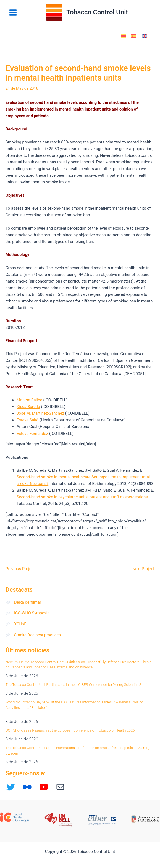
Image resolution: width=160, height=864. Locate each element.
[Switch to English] (144, 36)
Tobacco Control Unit (97, 12)
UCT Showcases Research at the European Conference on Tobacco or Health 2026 (70, 730)
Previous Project (18, 569)
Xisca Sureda (28, 406)
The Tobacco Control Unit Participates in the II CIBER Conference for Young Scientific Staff (76, 685)
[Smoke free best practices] (33, 635)
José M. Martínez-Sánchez (40, 413)
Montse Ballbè (29, 400)
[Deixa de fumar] (23, 602)
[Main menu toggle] (13, 12)
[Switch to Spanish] (133, 36)
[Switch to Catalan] (123, 36)
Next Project (145, 569)
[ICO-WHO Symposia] (27, 613)
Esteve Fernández (32, 433)
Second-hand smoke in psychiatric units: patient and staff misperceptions (82, 496)
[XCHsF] (16, 624)
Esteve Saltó (28, 419)
